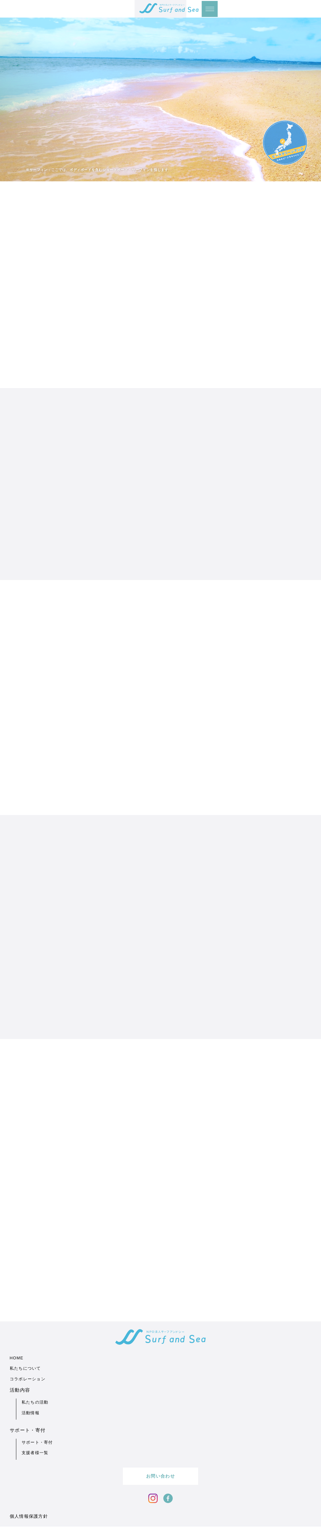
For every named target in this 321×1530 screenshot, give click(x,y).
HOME (17, 1522)
